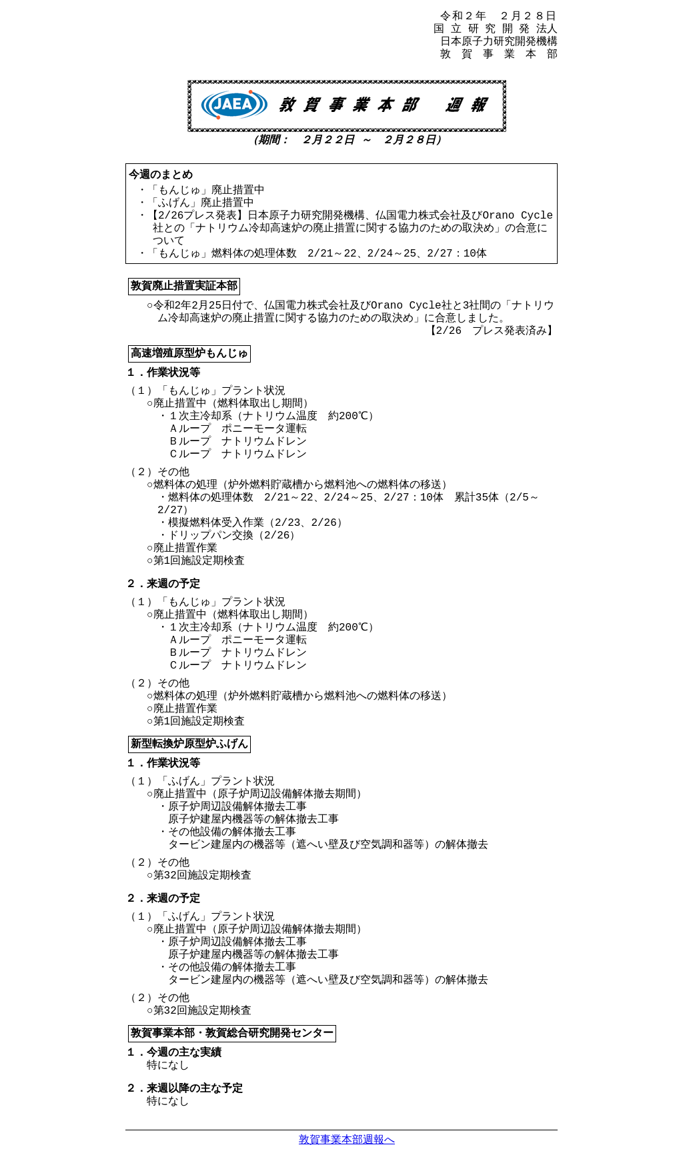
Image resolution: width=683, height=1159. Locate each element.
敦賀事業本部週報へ (347, 1139)
